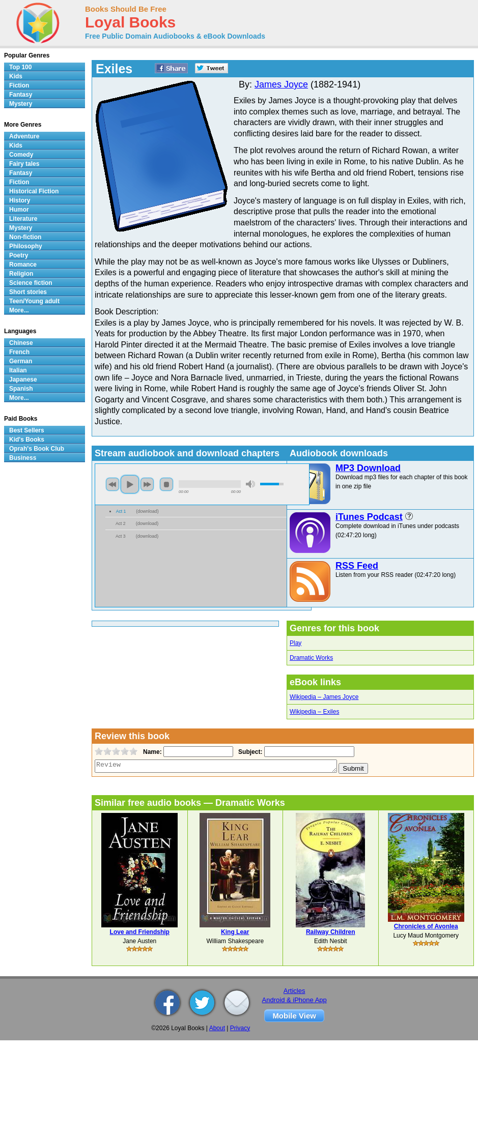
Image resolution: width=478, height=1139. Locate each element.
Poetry (18, 255)
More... (19, 310)
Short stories (28, 292)
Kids (15, 76)
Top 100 (20, 67)
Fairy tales (24, 163)
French (19, 352)
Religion (21, 273)
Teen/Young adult (34, 301)
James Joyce (281, 84)
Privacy (240, 1028)
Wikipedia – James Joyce (324, 696)
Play (295, 643)
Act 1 (121, 511)
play (130, 484)
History (19, 200)
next (147, 484)
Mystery (20, 103)
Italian (18, 370)
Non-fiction (25, 237)
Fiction (19, 85)
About (217, 1028)
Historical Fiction (34, 191)
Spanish (21, 388)
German (20, 361)
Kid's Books (26, 439)
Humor (19, 209)
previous (112, 484)
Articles (294, 991)
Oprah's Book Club (36, 448)
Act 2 (121, 523)
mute (250, 484)
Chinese (21, 342)
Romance (23, 264)
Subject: (249, 751)
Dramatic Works (311, 657)
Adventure (24, 136)
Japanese (23, 379)
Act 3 (121, 536)
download (147, 511)
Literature (23, 218)
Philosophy (25, 246)
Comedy (21, 154)
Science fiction (30, 282)
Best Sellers (26, 430)
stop (166, 484)
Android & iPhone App (294, 1000)
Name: (151, 751)
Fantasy (20, 94)
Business (22, 457)
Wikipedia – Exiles (314, 711)
